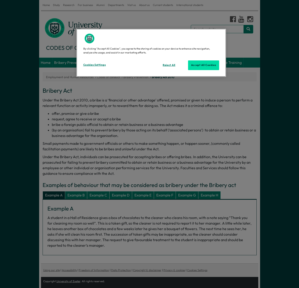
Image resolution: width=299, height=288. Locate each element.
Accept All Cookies (203, 65)
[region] (151, 53)
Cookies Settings (94, 64)
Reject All (169, 65)
